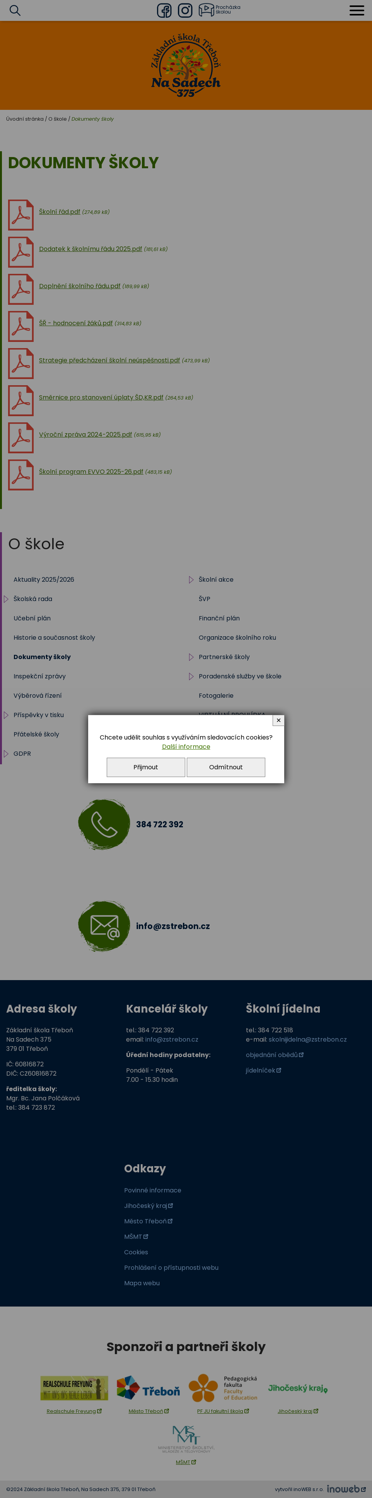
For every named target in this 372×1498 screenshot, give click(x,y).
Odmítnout (226, 767)
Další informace (186, 746)
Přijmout (145, 767)
